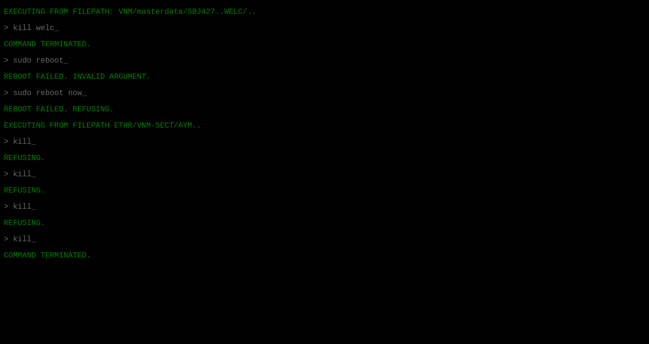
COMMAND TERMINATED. (47, 255)
